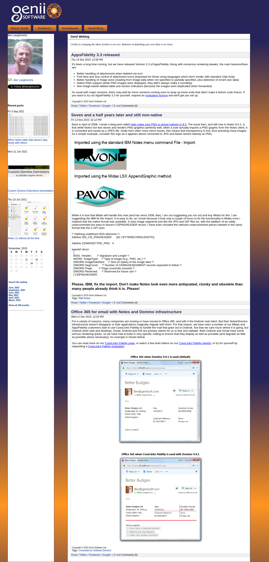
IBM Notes (84, 298)
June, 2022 (14, 287)
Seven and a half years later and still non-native (116, 115)
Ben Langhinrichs (23, 80)
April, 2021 (14, 298)
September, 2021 (17, 290)
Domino (107, 550)
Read (74, 105)
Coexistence (85, 550)
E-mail (117, 105)
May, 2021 (13, 295)
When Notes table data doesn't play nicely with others (29, 139)
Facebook (94, 105)
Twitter (83, 105)
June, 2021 (14, 293)
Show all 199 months (19, 305)
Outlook (97, 550)
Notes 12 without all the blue (29, 237)
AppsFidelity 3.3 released (95, 55)
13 (36, 259)
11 (26, 259)
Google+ (107, 105)
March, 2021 (15, 300)
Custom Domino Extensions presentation (30, 189)
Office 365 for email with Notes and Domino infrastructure (126, 312)
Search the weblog (18, 282)
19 (31, 263)
